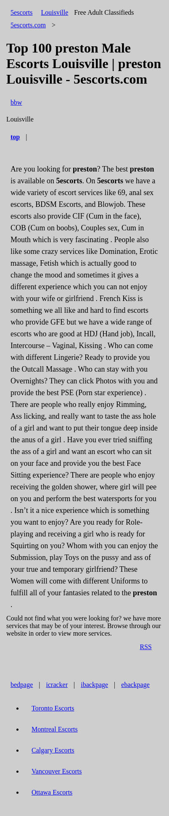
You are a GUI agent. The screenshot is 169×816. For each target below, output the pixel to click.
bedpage (22, 684)
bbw (16, 102)
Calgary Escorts (53, 750)
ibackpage (94, 684)
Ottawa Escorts (52, 792)
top (15, 136)
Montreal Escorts (55, 729)
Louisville (54, 12)
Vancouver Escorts (57, 771)
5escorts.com (28, 25)
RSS (146, 646)
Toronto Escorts (53, 708)
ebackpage (135, 684)
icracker (57, 684)
